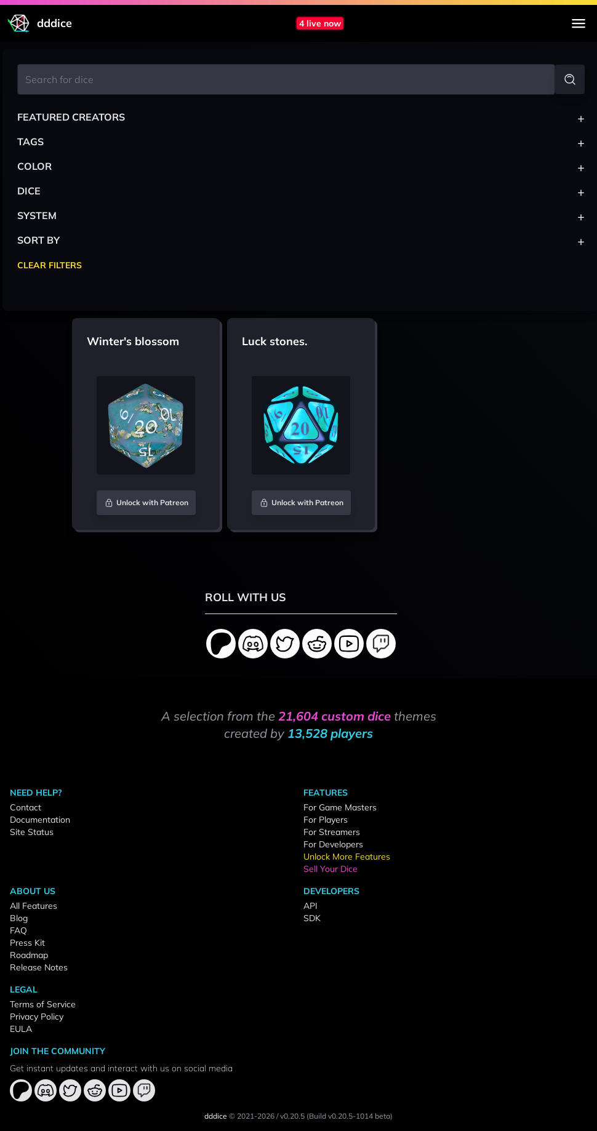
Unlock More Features (346, 856)
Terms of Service (43, 1004)
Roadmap (29, 955)
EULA (21, 1028)
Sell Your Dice (330, 868)
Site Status (32, 831)
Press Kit (27, 942)
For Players (325, 819)
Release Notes (39, 967)
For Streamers (331, 831)
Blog (19, 918)
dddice (215, 1116)
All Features (33, 905)
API (310, 905)
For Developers (333, 844)
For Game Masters (340, 807)
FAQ (18, 930)
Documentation (40, 819)
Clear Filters (49, 265)
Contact (25, 807)
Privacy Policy (36, 1016)
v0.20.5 (292, 1116)
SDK (312, 918)
